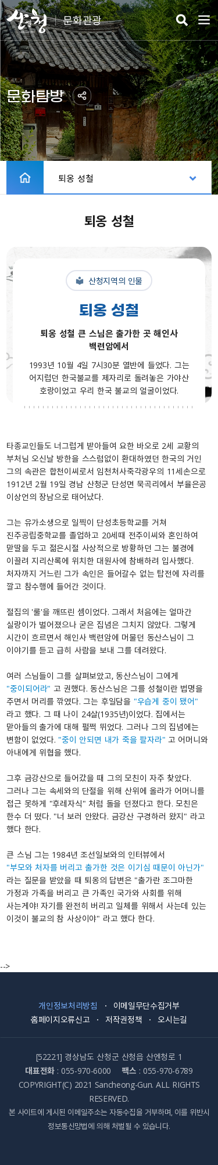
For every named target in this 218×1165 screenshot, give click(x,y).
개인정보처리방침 (67, 1005)
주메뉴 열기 (204, 20)
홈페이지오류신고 (60, 1019)
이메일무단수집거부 (146, 1005)
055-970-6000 (86, 1070)
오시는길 (172, 1019)
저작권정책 (123, 1019)
